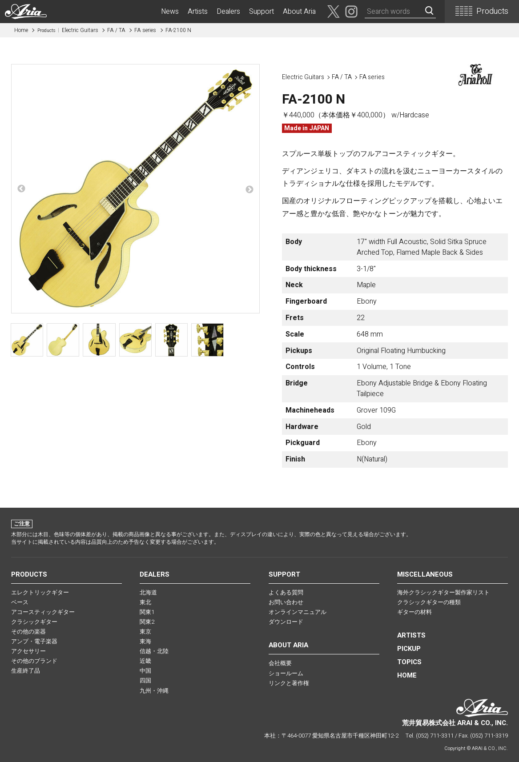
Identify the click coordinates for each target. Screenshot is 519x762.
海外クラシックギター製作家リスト (443, 592)
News (170, 11)
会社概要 (280, 663)
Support (261, 11)
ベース (19, 602)
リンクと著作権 (289, 683)
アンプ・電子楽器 (34, 641)
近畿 (145, 661)
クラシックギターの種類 (429, 602)
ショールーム (286, 673)
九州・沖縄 (154, 690)
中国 (145, 670)
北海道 (148, 592)
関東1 (147, 612)
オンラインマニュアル (297, 612)
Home (21, 30)
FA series (145, 30)
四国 (145, 680)
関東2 (147, 622)
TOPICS (409, 662)
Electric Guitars (67, 30)
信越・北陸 (154, 651)
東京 (145, 631)
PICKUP (409, 649)
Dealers (228, 11)
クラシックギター (34, 622)
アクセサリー (28, 651)
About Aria (299, 11)
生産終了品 (25, 670)
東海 (145, 641)
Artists (198, 11)
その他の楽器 (28, 631)
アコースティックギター (43, 612)
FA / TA (116, 30)
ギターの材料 (414, 612)
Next (249, 189)
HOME (407, 675)
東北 (145, 602)
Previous (21, 188)
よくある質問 (286, 592)
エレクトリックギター (40, 592)
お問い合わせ (286, 602)
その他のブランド (34, 661)
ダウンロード (286, 622)
